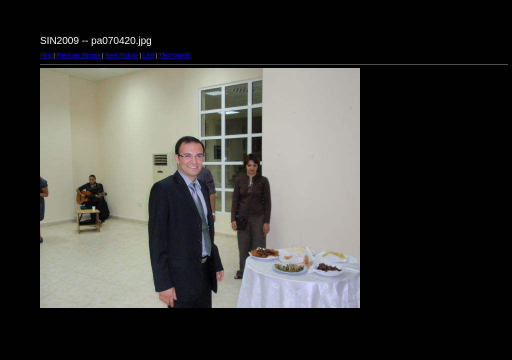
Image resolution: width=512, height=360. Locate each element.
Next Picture (121, 55)
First (46, 55)
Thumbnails (174, 55)
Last (148, 55)
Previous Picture (78, 55)
